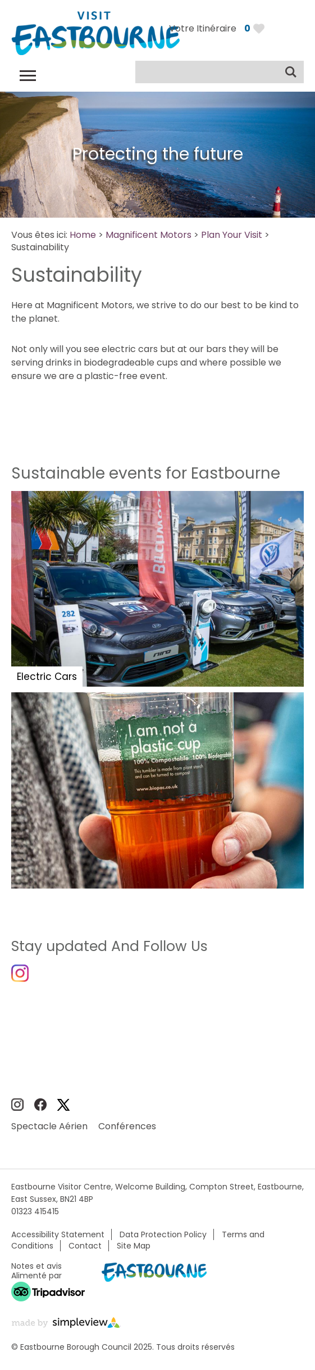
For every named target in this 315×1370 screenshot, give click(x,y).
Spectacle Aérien (49, 1126)
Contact (85, 1245)
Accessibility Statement (57, 1234)
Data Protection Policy (163, 1234)
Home (83, 234)
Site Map (133, 1245)
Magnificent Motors (148, 234)
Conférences (127, 1126)
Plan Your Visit (231, 234)
